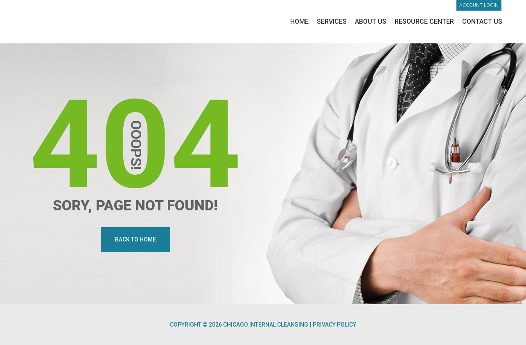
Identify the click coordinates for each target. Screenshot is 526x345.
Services (332, 21)
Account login (479, 5)
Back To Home (135, 239)
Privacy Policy (334, 324)
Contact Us (482, 21)
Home (299, 21)
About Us (370, 21)
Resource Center (424, 21)
